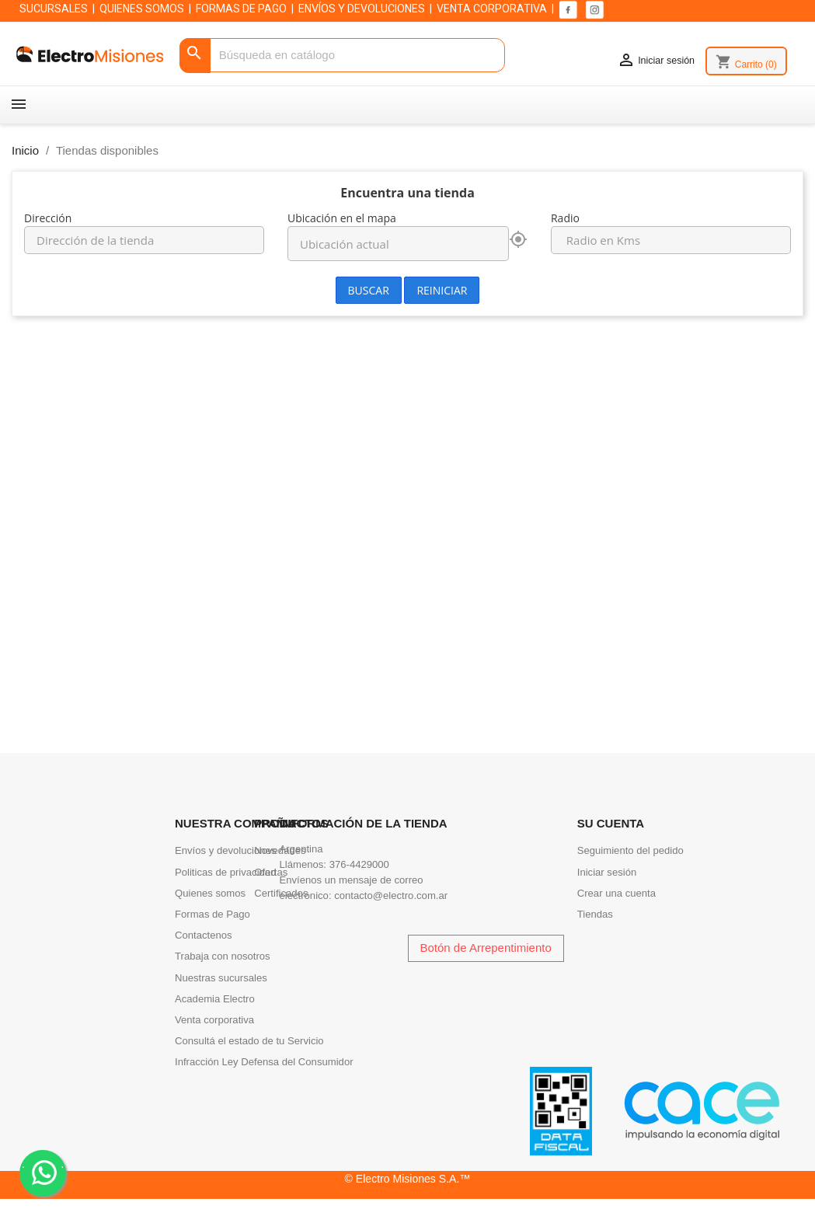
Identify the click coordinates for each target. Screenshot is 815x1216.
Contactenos (203, 935)
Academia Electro (215, 999)
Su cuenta (610, 823)
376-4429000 (359, 864)
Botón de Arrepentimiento (486, 947)
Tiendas (595, 914)
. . (43, 1172)
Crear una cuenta (616, 893)
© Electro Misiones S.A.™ (408, 1178)
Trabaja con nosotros (222, 956)
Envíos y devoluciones (225, 850)
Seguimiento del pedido (630, 850)
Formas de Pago (212, 914)
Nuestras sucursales (221, 978)
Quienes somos (210, 893)
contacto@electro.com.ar (391, 895)
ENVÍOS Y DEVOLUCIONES (361, 8)
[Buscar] (342, 55)
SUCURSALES (53, 8)
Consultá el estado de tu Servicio (249, 1041)
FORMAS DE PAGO (241, 8)
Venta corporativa (214, 1020)
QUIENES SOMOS (141, 8)
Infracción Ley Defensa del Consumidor (264, 1062)
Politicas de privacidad (225, 872)
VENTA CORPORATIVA (492, 8)
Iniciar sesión (607, 872)
